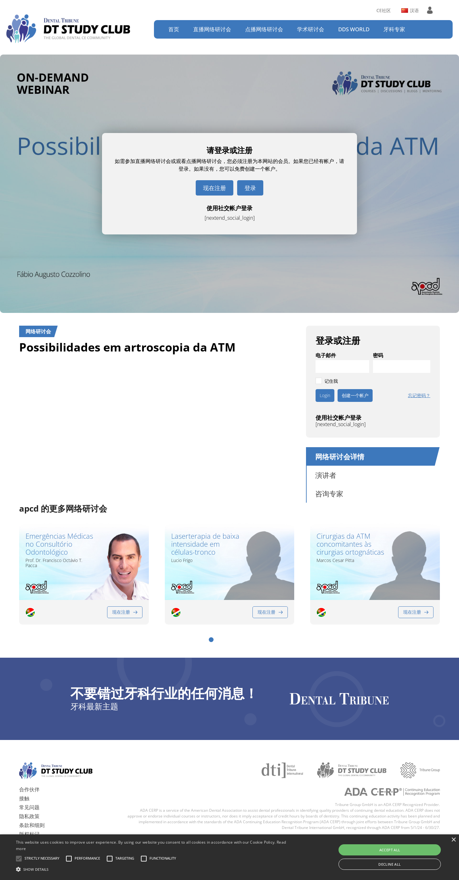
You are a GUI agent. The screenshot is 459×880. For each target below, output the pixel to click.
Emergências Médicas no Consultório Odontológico (59, 544)
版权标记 (29, 827)
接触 (24, 791)
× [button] (453, 840)
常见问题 (29, 800)
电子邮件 (326, 355)
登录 (250, 188)
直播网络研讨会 (212, 29)
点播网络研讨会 (264, 29)
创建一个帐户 (355, 395)
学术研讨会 (310, 29)
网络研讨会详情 (339, 456)
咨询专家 (329, 493)
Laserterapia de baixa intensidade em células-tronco (205, 544)
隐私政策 (29, 809)
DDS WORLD (353, 29)
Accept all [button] (389, 849)
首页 (173, 29)
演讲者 (325, 475)
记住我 (331, 381)
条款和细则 (32, 818)
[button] (211, 633)
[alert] (229, 857)
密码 (378, 355)
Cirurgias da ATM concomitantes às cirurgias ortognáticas (350, 544)
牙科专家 (394, 29)
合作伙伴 (29, 783)
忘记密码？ (419, 395)
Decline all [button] (389, 864)
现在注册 (214, 188)
